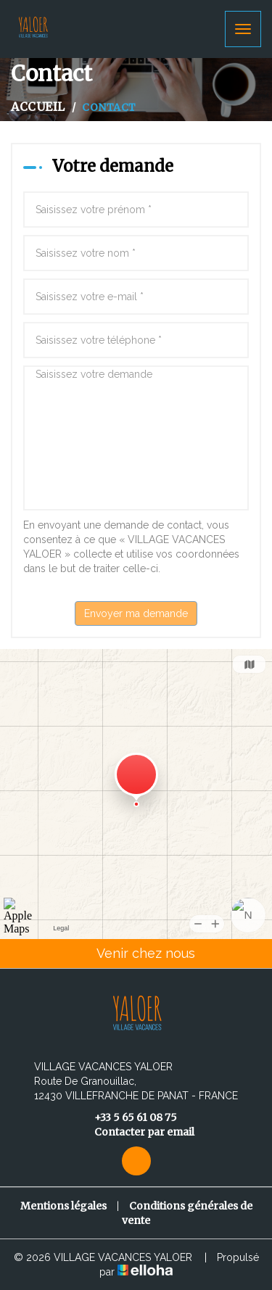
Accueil (38, 106)
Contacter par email (136, 1131)
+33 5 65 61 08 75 (127, 1117)
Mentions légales (63, 1205)
